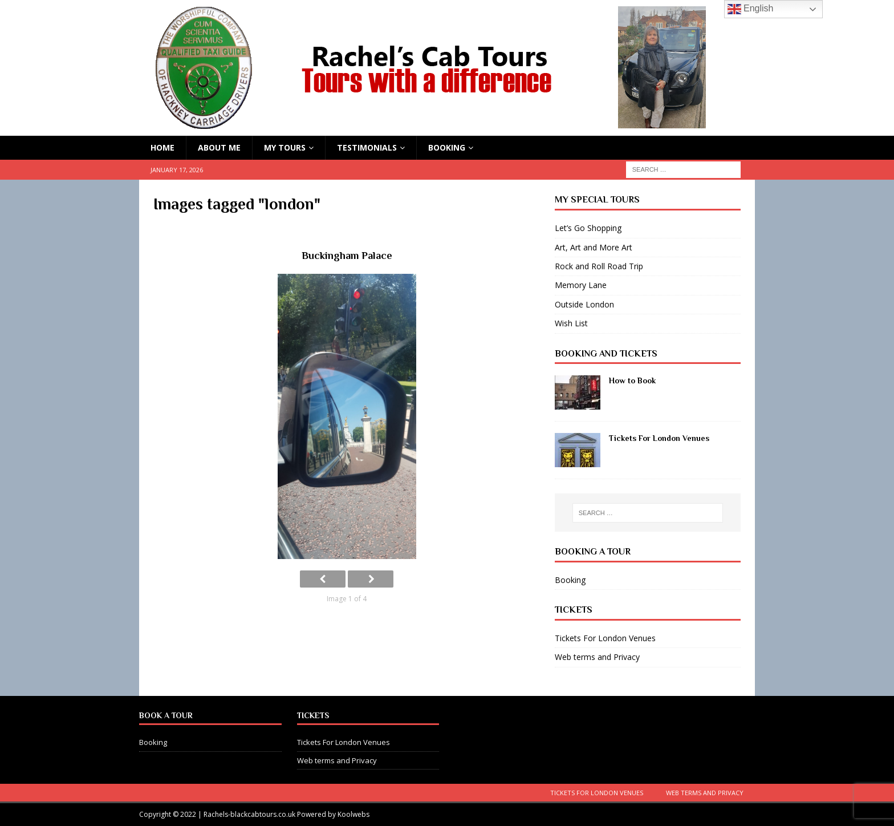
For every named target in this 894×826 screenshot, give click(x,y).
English (751, 9)
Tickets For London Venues (659, 438)
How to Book (632, 380)
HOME (162, 147)
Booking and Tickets (606, 354)
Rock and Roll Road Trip (599, 266)
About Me (219, 147)
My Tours (285, 147)
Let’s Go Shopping (588, 227)
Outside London (584, 304)
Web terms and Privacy (597, 656)
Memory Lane (581, 285)
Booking (446, 147)
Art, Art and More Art (593, 247)
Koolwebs (353, 814)
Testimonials (367, 147)
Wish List (571, 323)
